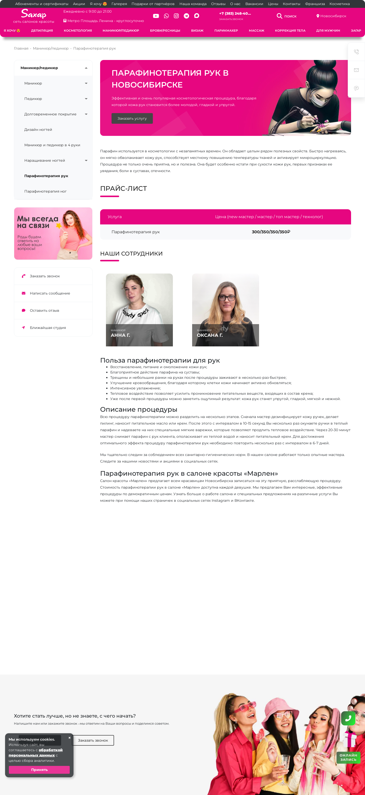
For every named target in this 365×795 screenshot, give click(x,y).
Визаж (197, 30)
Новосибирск (333, 16)
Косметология (78, 30)
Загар (356, 30)
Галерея (119, 4)
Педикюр (33, 98)
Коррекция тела (290, 30)
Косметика (340, 4)
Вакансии (254, 4)
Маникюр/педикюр (121, 30)
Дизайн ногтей (38, 129)
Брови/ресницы (165, 30)
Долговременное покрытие (50, 114)
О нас (235, 4)
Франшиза (315, 4)
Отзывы (218, 4)
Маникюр (33, 83)
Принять (39, 769)
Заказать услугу (132, 118)
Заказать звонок (231, 19)
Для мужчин (328, 30)
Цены (273, 4)
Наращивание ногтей (44, 160)
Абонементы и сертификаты (41, 4)
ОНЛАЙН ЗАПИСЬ (348, 757)
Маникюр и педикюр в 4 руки (52, 145)
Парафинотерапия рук (46, 176)
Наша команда (193, 4)
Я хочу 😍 (98, 4)
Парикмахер (226, 30)
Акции (79, 4)
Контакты (291, 4)
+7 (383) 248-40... (235, 13)
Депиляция (42, 30)
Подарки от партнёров (153, 4)
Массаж (256, 30)
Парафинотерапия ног (45, 191)
